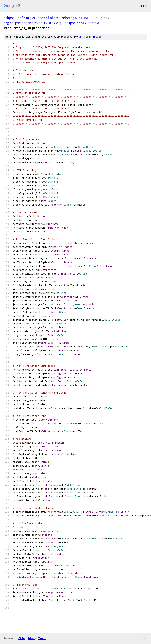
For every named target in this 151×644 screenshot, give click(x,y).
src (50, 23)
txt (136, 638)
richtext (93, 23)
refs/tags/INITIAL (75, 18)
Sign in (143, 5)
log (88, 36)
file (78, 36)
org (59, 23)
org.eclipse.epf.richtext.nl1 (24, 23)
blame (98, 36)
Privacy (32, 638)
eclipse (9, 18)
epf (20, 18)
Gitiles (21, 638)
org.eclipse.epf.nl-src (42, 18)
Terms (42, 638)
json (144, 638)
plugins (101, 18)
